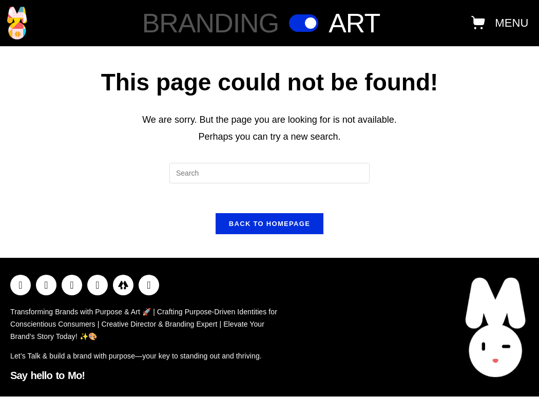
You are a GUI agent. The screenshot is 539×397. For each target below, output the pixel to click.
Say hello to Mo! (45, 376)
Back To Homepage (269, 225)
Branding (210, 23)
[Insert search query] (269, 173)
